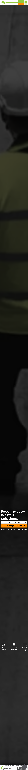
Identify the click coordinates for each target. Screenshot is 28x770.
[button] (26, 2)
